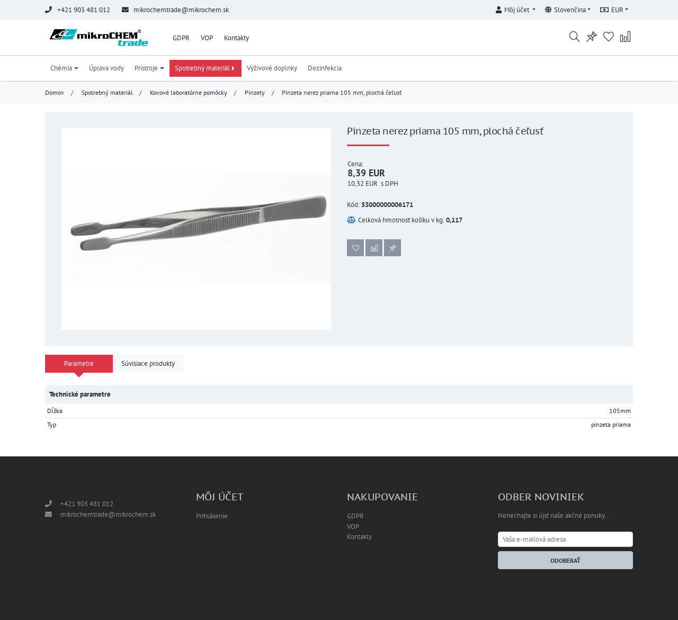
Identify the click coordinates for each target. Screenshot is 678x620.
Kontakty (236, 37)
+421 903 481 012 (86, 503)
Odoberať (565, 560)
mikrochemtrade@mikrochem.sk (181, 9)
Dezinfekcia (325, 68)
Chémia (64, 68)
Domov (54, 92)
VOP (207, 37)
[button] (515, 8)
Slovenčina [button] (565, 9)
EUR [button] (611, 9)
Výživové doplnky (272, 68)
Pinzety (255, 92)
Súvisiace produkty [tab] (148, 363)
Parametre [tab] (79, 363)
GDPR (181, 37)
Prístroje (149, 68)
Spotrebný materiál (205, 68)
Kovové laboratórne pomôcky (188, 92)
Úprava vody (106, 68)
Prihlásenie (212, 515)
